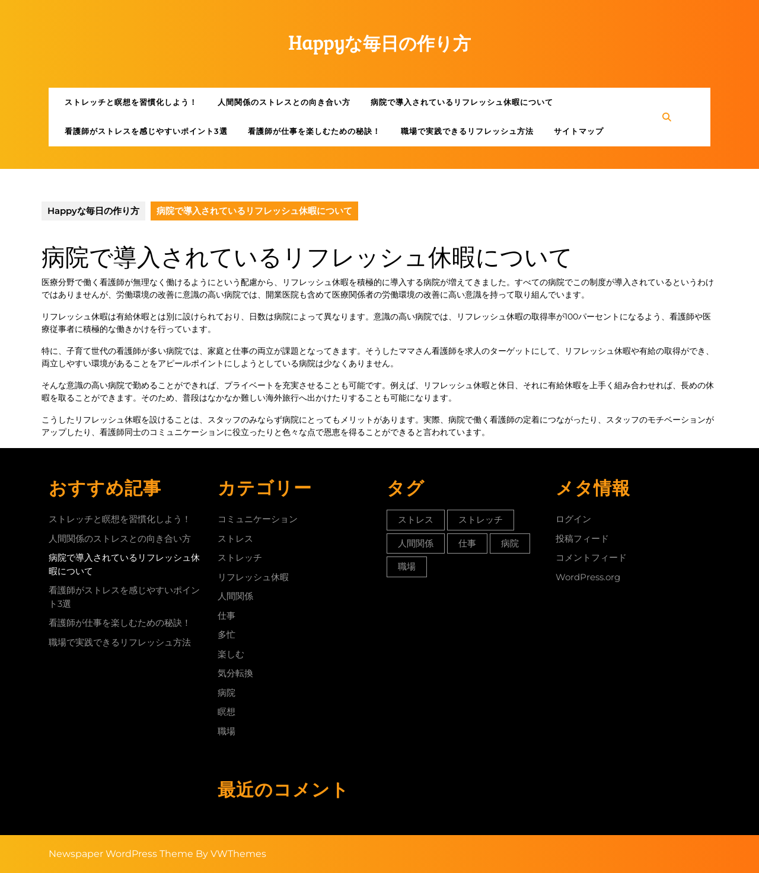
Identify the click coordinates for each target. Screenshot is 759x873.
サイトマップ (579, 131)
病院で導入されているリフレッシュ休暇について (462, 102)
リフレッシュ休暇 (253, 577)
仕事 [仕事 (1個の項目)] (467, 543)
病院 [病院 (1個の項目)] (510, 543)
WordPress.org (588, 577)
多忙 (226, 634)
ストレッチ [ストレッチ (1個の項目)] (480, 519)
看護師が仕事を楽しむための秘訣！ (314, 131)
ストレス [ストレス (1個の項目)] (415, 519)
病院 (226, 692)
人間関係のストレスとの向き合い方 (284, 102)
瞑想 (226, 711)
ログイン (573, 519)
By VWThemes (231, 853)
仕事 (226, 615)
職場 (226, 731)
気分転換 (235, 673)
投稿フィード (582, 538)
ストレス (235, 538)
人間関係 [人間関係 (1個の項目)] (415, 543)
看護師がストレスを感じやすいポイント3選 (146, 131)
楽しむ (231, 654)
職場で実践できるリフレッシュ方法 (467, 131)
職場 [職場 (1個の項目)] (407, 566)
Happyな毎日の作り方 (379, 43)
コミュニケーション (258, 519)
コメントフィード (591, 557)
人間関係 (235, 596)
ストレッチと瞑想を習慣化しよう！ (131, 102)
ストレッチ (240, 557)
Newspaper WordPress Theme (121, 853)
